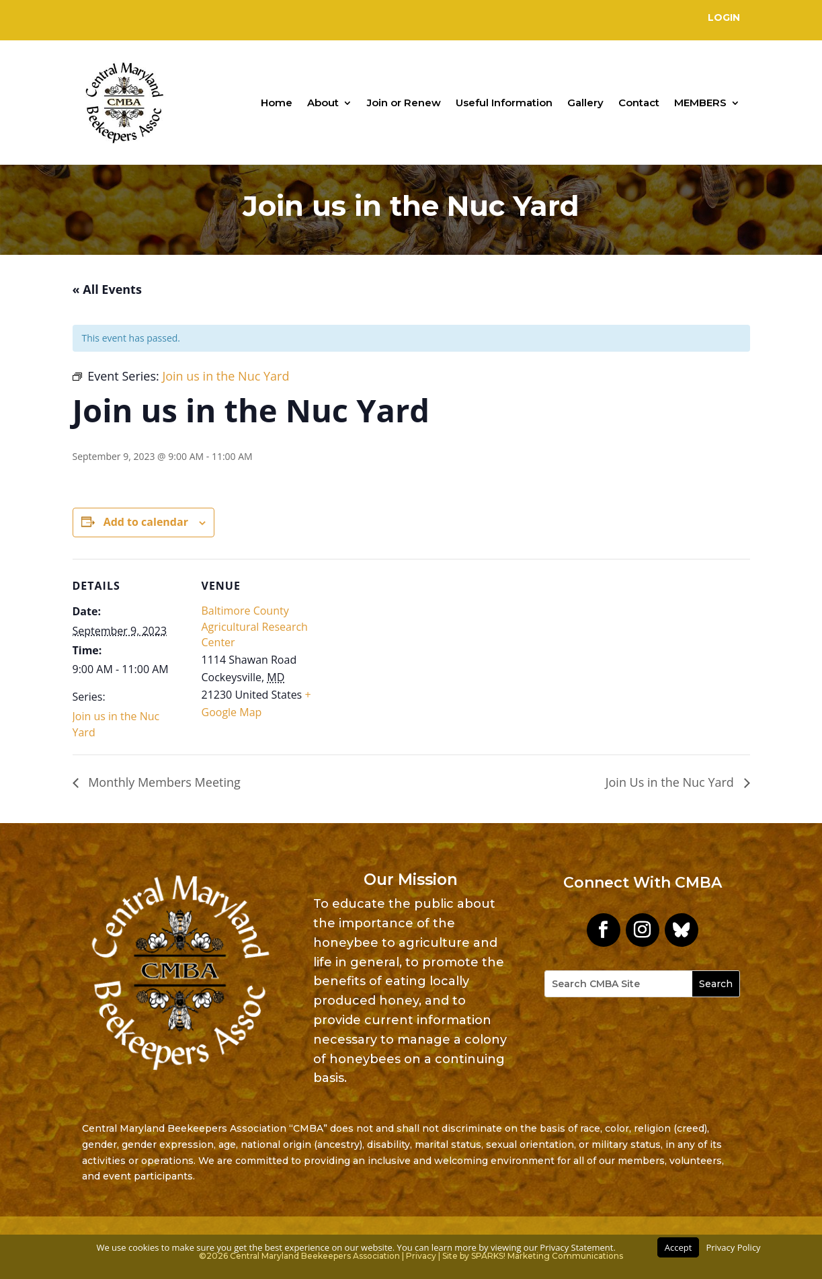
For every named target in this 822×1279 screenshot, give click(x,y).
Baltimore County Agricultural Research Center (255, 626)
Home (276, 102)
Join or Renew (404, 102)
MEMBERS (700, 102)
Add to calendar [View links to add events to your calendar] (146, 521)
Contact (638, 102)
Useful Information (504, 102)
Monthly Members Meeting (163, 782)
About (323, 102)
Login (724, 17)
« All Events (107, 289)
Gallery (585, 102)
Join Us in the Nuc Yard (671, 782)
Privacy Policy (733, 1247)
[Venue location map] (401, 652)
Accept (678, 1247)
